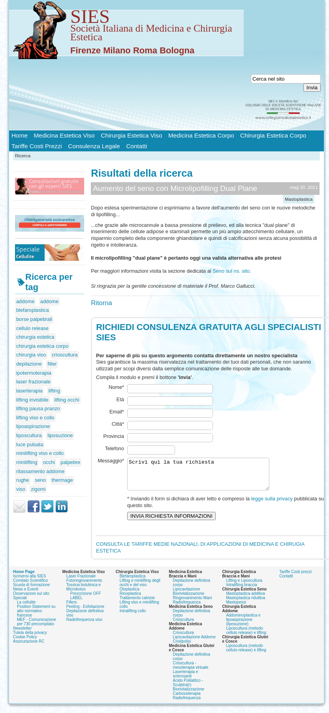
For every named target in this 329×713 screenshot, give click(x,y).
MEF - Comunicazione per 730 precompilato (36, 611)
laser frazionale (33, 382)
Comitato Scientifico (30, 570)
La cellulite (26, 591)
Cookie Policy (25, 626)
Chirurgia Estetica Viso (131, 135)
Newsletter (22, 617)
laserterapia (29, 391)
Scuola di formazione (31, 574)
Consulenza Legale (94, 146)
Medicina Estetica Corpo (201, 135)
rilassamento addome (40, 471)
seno (40, 480)
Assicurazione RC (28, 630)
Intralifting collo (133, 600)
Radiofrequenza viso (84, 609)
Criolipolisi (182, 630)
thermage (62, 480)
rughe (22, 480)
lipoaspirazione (33, 426)
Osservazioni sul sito (31, 583)
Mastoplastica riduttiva (245, 587)
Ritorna (101, 303)
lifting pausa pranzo (38, 408)
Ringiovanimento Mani (192, 587)
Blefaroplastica (133, 565)
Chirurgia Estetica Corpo (273, 135)
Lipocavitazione (186, 578)
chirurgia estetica (35, 337)
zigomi (38, 489)
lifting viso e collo (35, 418)
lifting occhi (66, 400)
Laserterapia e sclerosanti (185, 663)
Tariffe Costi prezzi (295, 561)
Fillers (71, 591)
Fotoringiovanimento (84, 570)
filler (51, 364)
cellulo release (32, 328)
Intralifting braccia (241, 574)
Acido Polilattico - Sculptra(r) (188, 672)
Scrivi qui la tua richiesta (206, 466)
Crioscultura (183, 609)
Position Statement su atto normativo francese (36, 600)
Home (19, 135)
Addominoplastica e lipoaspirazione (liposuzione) (243, 608)
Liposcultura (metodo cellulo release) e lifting (246, 619)
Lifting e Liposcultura (244, 570)
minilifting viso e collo (40, 453)
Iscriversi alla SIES (29, 565)
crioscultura (64, 355)
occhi (49, 462)
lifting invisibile (32, 400)
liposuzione (60, 435)
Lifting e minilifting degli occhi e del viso (140, 572)
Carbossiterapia (187, 683)
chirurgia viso (31, 355)
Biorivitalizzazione (188, 583)
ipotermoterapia (33, 373)
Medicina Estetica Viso (64, 135)
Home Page (23, 561)
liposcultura (29, 435)
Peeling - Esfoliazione (85, 596)
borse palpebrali (34, 319)
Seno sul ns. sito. (231, 271)
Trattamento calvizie (137, 587)
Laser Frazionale (81, 565)
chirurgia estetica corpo (42, 346)
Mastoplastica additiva (245, 583)
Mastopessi (236, 591)
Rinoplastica (130, 583)
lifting (54, 391)
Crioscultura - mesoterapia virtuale (191, 654)
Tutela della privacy (30, 622)
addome (25, 301)
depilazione (29, 364)
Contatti (136, 146)
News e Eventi (25, 578)
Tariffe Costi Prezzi (36, 146)
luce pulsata (29, 444)
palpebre (70, 462)
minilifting (26, 462)
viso (20, 489)
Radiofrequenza (187, 591)
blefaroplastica (32, 310)
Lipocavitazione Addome (194, 626)
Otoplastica (129, 578)
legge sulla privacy (272, 494)
